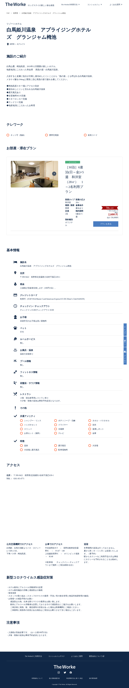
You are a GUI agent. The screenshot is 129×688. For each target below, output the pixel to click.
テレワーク (126, 329)
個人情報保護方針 (54, 678)
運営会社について (95, 656)
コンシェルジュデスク (56, 656)
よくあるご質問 (77, 656)
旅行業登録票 (93, 678)
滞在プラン (126, 341)
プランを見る (106, 224)
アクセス (126, 359)
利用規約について (37, 678)
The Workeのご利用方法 (33, 656)
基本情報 (126, 349)
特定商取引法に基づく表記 (74, 678)
